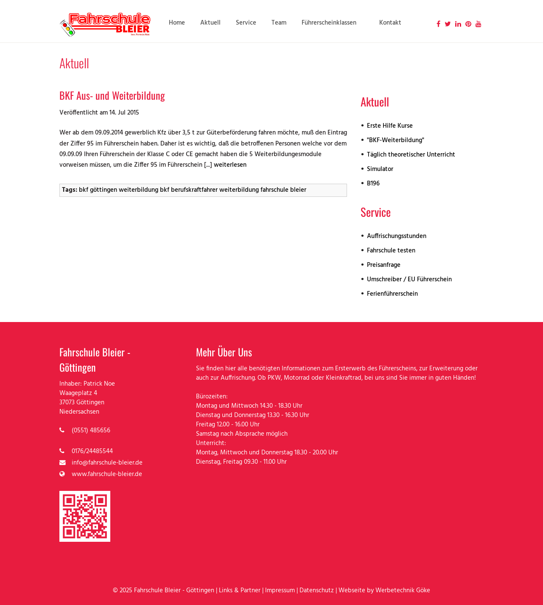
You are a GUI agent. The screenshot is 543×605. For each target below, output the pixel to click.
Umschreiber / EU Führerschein (409, 280)
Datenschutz (316, 591)
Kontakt (390, 23)
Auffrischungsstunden (396, 236)
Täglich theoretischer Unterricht (411, 155)
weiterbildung (138, 190)
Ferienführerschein (392, 294)
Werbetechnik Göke (402, 591)
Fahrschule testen (391, 251)
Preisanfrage (383, 265)
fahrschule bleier (283, 190)
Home (177, 23)
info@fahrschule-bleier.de (107, 463)
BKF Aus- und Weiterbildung (112, 95)
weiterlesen (230, 165)
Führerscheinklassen (329, 23)
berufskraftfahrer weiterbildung (215, 190)
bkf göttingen (98, 190)
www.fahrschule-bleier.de (107, 474)
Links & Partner (239, 591)
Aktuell (210, 23)
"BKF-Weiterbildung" (395, 141)
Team (279, 23)
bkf (164, 190)
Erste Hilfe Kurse (390, 126)
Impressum (280, 591)
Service (246, 23)
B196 (373, 184)
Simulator (380, 169)
